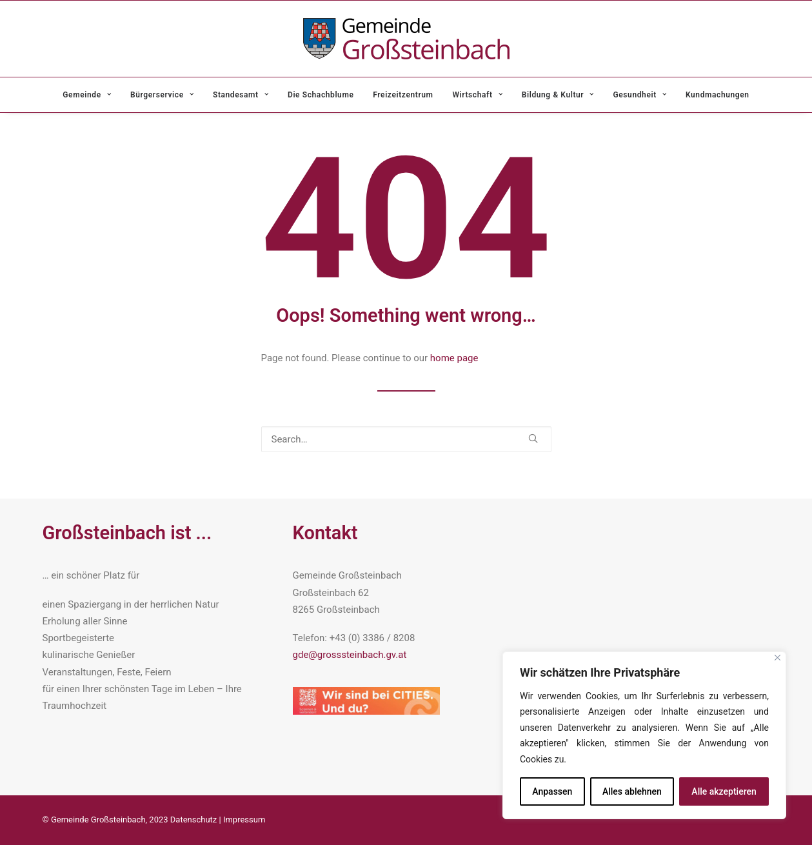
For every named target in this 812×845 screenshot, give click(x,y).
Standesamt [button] (240, 94)
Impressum (244, 819)
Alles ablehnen (632, 791)
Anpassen (552, 791)
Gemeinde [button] (87, 94)
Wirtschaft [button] (477, 94)
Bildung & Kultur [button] (558, 94)
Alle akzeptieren (723, 791)
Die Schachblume (321, 94)
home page (454, 358)
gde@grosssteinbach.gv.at (350, 655)
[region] (644, 735)
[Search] (406, 439)
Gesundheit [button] (640, 94)
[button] (533, 438)
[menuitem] (91, 94)
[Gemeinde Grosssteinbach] (406, 38)
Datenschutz (193, 819)
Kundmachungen (717, 94)
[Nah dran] (777, 658)
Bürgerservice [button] (161, 94)
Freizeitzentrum (403, 94)
